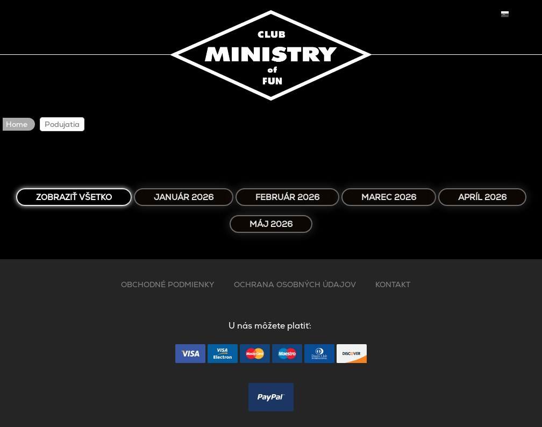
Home (16, 124)
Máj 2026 (271, 224)
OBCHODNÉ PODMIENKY (168, 284)
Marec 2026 (388, 197)
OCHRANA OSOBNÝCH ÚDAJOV (295, 284)
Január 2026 (183, 197)
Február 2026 (287, 197)
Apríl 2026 (482, 197)
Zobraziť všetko (74, 197)
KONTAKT (392, 284)
